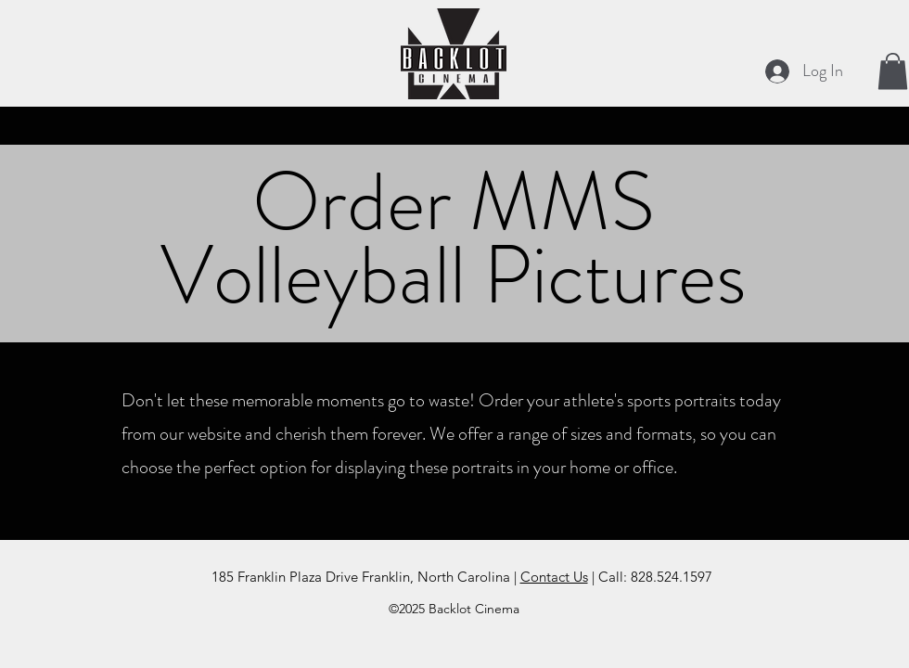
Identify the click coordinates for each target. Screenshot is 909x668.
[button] (892, 71)
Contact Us (554, 576)
